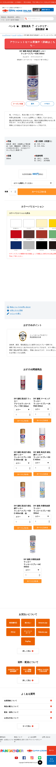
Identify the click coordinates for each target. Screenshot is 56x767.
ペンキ (12, 26)
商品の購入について (11, 706)
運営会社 (2, 737)
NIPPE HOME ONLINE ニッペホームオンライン (16, 10)
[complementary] (28, 2)
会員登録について (10, 701)
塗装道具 (26, 26)
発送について (18, 737)
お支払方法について (11, 718)
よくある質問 (32, 737)
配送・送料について (11, 712)
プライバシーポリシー (35, 739)
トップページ (6, 35)
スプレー (20, 35)
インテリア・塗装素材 (42, 28)
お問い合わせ (46, 737)
